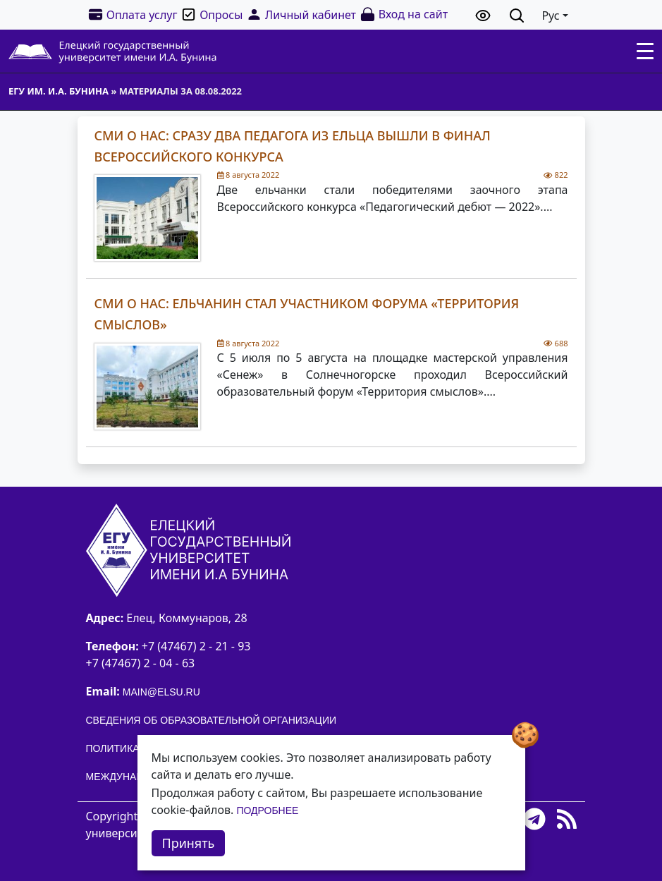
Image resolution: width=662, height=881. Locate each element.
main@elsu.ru (161, 692)
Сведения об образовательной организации (211, 720)
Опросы (211, 14)
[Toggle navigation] (645, 51)
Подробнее (267, 810)
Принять (188, 842)
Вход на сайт (404, 14)
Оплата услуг (132, 14)
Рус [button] (550, 15)
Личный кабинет (301, 14)
